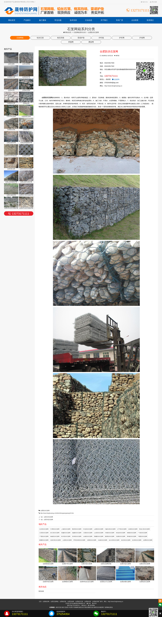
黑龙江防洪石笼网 (144, 529)
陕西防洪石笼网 (109, 536)
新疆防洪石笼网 (43, 540)
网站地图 (153, 2)
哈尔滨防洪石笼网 (114, 540)
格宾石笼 (58, 607)
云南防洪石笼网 (87, 536)
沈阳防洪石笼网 (91, 540)
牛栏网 (71, 607)
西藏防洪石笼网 (98, 536)
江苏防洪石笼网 (43, 533)
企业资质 (134, 20)
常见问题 (57, 20)
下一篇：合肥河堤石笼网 (46, 519)
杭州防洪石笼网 (136, 540)
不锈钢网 (75, 607)
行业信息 (88, 20)
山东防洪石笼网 (98, 533)
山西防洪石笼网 (98, 529)
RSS (94, 603)
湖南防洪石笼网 (131, 533)
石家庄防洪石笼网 (55, 540)
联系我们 (150, 20)
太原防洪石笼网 (67, 540)
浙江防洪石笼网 (54, 533)
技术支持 (73, 20)
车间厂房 (119, 20)
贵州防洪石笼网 (76, 536)
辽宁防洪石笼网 (121, 529)
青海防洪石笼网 (131, 536)
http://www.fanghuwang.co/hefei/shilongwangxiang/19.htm (57, 513)
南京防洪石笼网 (125, 540)
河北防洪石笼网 (87, 529)
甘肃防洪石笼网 (120, 536)
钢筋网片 (101, 607)
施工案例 (42, 20)
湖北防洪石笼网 (120, 533)
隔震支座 (81, 607)
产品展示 (27, 20)
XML (89, 603)
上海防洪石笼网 (65, 529)
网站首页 (11, 20)
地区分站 (144, 2)
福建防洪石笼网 (76, 533)
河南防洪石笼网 (109, 533)
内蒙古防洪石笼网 (110, 529)
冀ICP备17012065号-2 (73, 605)
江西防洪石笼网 (87, 533)
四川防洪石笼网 (65, 536)
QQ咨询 (115, 79)
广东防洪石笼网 (142, 533)
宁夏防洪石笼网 (142, 536)
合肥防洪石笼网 (44, 510)
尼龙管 (66, 607)
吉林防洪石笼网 (132, 529)
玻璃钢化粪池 (109, 607)
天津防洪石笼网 (54, 529)
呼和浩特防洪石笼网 (79, 540)
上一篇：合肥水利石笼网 (46, 517)
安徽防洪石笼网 (65, 533)
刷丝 (63, 607)
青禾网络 (91, 605)
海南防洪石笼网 (54, 536)
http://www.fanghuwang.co (113, 86)
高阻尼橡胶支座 (88, 607)
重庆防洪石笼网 (76, 529)
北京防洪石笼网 (43, 529)
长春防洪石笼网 (102, 540)
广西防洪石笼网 (43, 536)
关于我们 (104, 20)
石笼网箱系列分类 (80, 32)
